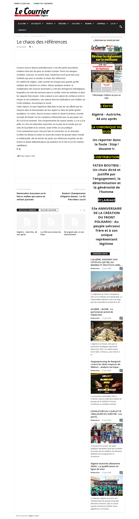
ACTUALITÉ (37, 23)
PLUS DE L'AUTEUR (48, 210)
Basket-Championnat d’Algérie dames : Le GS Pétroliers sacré (73, 196)
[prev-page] (80, 210)
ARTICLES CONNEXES (27, 210)
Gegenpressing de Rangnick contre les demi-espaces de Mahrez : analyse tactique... (106, 364)
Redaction (95, 268)
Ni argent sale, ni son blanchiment (74, 233)
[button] (120, 27)
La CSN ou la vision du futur (51, 233)
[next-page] (84, 210)
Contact (22, 30)
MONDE (89, 23)
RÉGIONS (64, 23)
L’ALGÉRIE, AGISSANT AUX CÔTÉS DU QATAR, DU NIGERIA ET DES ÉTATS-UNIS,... (106, 262)
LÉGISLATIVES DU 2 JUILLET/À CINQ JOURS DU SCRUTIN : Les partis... (106, 414)
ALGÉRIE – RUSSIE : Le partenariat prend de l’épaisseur (102, 312)
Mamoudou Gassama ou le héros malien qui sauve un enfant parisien (31, 196)
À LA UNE (23, 23)
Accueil (19, 36)
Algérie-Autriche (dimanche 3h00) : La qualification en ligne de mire (105, 466)
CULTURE (77, 23)
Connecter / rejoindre (43, 3)
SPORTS (51, 23)
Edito (26, 36)
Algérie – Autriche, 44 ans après (27, 233)
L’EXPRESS (102, 23)
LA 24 (114, 23)
